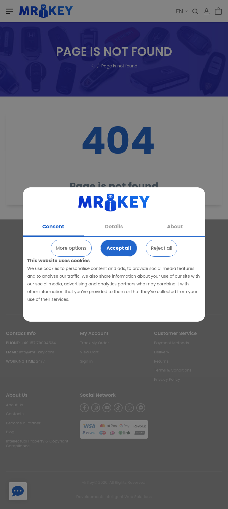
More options (71, 248)
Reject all (161, 248)
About (175, 226)
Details (114, 226)
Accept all (119, 248)
